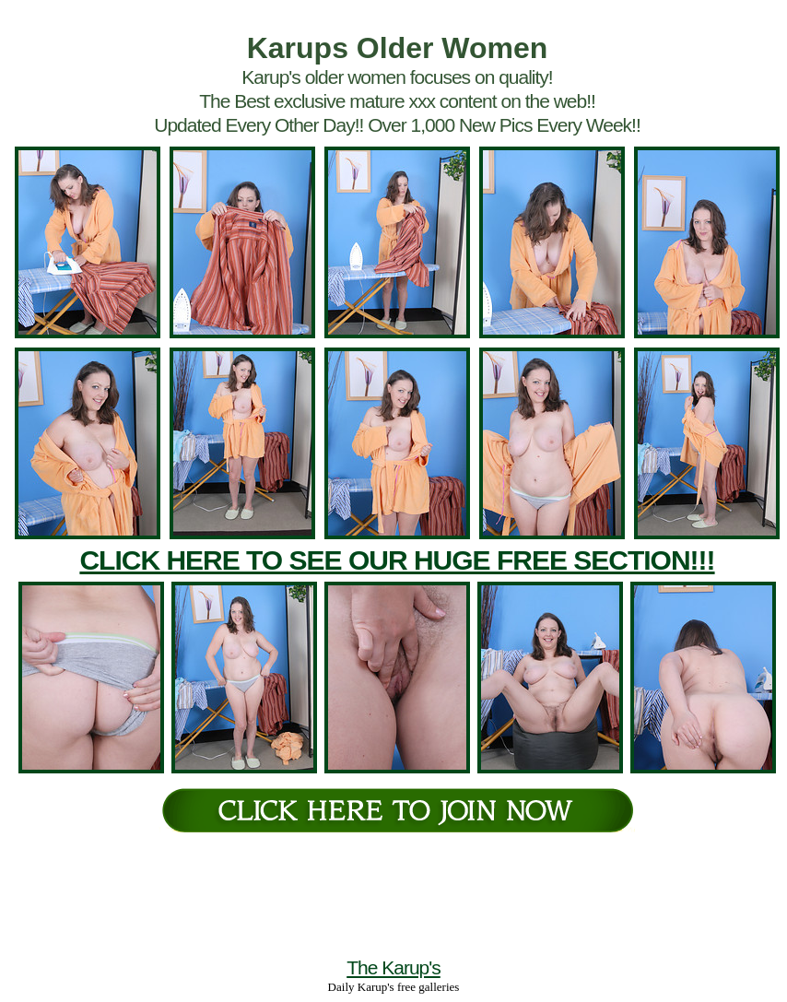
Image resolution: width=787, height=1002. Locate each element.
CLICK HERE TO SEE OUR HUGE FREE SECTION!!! (396, 560)
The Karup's (393, 967)
